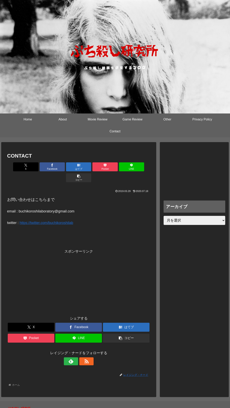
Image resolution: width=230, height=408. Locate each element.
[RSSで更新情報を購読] (83, 350)
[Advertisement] (78, 271)
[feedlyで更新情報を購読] (74, 350)
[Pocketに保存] (90, 166)
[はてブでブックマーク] (66, 166)
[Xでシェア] (18, 166)
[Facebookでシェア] (42, 166)
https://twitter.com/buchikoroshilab (46, 212)
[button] (138, 166)
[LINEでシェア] (114, 166)
